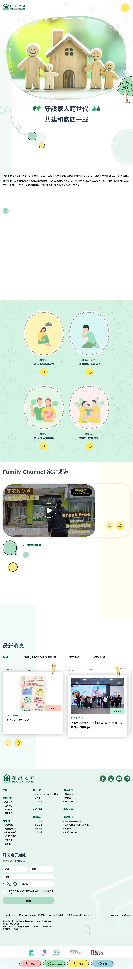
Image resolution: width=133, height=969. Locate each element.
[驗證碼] (36, 884)
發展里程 (8, 806)
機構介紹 (8, 802)
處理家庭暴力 (10, 825)
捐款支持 (68, 809)
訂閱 (105, 964)
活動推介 (75, 657)
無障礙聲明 (125, 915)
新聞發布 (38, 829)
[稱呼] (15, 869)
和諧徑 (68, 829)
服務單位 (8, 813)
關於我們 (7, 798)
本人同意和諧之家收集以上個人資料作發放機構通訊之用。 (31, 892)
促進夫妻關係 (10, 832)
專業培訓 (8, 843)
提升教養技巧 (10, 836)
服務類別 (7, 820)
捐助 (81, 964)
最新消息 (37, 790)
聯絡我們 (68, 817)
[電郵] (29, 877)
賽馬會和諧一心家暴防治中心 (77, 825)
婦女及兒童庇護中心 (74, 821)
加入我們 (68, 790)
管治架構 (8, 809)
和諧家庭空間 (71, 832)
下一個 (120, 526)
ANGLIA (88, 915)
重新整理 (15, 884)
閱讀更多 (6, 211)
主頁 (5, 790)
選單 (125, 8)
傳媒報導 (38, 832)
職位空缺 (69, 794)
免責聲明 (114, 915)
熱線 (33, 964)
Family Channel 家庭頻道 (39, 657)
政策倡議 (38, 825)
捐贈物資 (69, 801)
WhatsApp (57, 964)
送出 (28, 900)
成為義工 (69, 798)
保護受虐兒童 (10, 829)
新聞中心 (37, 817)
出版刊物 (38, 821)
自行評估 (37, 809)
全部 (5, 657)
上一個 (110, 526)
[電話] (42, 869)
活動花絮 (99, 657)
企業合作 (8, 840)
